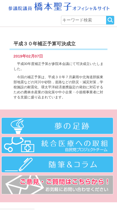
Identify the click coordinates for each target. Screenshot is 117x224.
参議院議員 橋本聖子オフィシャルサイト (58, 6)
